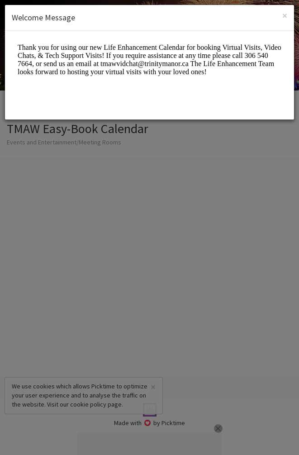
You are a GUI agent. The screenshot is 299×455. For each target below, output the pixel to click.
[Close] (284, 15)
